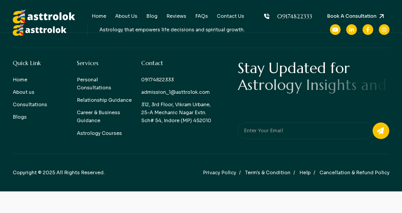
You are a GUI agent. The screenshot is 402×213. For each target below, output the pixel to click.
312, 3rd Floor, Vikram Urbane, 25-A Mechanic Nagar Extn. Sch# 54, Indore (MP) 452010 (176, 112)
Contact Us (230, 16)
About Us (126, 16)
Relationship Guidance (104, 100)
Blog (152, 16)
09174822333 (286, 16)
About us (23, 92)
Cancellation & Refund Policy (355, 173)
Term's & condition (267, 173)
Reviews (176, 16)
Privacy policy (219, 173)
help (305, 173)
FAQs (201, 16)
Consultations (30, 104)
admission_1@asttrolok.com (175, 92)
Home (99, 16)
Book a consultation (351, 16)
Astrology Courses (99, 133)
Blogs (20, 117)
